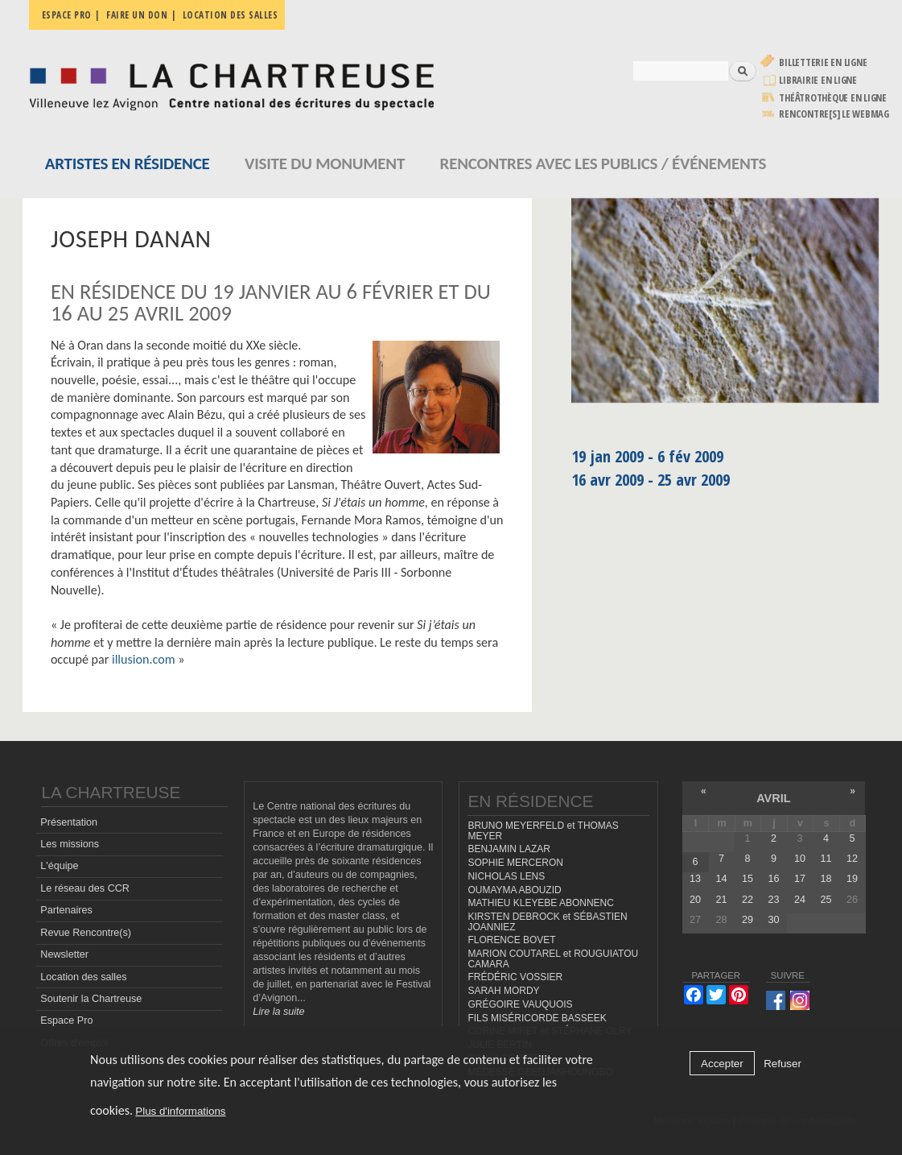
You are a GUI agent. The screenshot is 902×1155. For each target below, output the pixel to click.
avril (773, 798)
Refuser (782, 1064)
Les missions (69, 844)
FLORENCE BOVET (511, 940)
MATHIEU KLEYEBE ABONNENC (540, 903)
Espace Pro (66, 1020)
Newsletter (64, 954)
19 (852, 878)
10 (799, 858)
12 (852, 858)
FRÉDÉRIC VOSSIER (514, 977)
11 (825, 858)
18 (825, 878)
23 (773, 899)
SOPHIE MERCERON (514, 862)
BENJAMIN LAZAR (508, 849)
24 (799, 899)
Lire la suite (278, 1011)
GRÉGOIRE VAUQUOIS (519, 1004)
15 (747, 878)
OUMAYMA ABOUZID (514, 890)
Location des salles (230, 15)
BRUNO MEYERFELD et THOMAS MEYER (542, 831)
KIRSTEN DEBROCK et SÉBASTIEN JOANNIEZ (547, 922)
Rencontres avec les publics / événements (603, 163)
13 (695, 878)
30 (773, 919)
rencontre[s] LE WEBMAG (834, 114)
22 (747, 899)
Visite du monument (325, 163)
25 (825, 899)
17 (799, 878)
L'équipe (59, 865)
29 (747, 919)
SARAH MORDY (503, 990)
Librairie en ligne (818, 80)
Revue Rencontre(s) (85, 932)
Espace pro (67, 15)
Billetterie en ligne (823, 62)
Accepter (722, 1064)
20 (695, 899)
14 (721, 878)
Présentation (68, 822)
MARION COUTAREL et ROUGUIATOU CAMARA (552, 959)
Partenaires (66, 910)
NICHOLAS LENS (506, 876)
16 (773, 878)
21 (721, 899)
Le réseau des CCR (85, 888)
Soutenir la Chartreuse (91, 998)
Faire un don (136, 15)
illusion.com (143, 659)
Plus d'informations (180, 1111)
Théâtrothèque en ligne (833, 98)
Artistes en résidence (127, 163)
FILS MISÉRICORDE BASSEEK (536, 1018)
